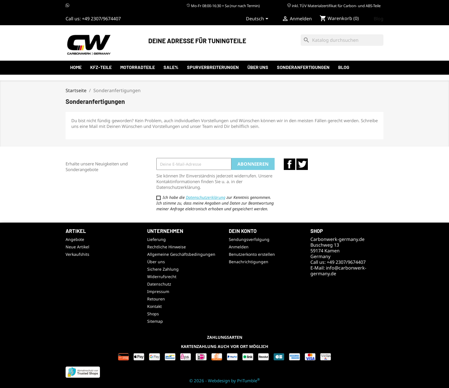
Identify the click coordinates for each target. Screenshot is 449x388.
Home (76, 67)
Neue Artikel (77, 247)
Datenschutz (159, 284)
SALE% (171, 67)
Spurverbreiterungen (213, 67)
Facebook (289, 164)
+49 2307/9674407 (101, 18)
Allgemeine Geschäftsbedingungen (181, 254)
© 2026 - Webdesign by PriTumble (224, 380)
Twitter (302, 164)
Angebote (75, 239)
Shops (153, 313)
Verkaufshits (77, 254)
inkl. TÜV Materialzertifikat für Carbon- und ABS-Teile (334, 5)
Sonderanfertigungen (303, 67)
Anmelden (239, 247)
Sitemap (155, 321)
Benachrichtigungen (248, 261)
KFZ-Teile (101, 67)
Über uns (257, 67)
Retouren (156, 299)
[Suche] (342, 40)
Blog (378, 18)
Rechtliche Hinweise (166, 247)
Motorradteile (137, 67)
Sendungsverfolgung (249, 239)
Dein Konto (243, 231)
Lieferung (156, 239)
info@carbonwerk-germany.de (338, 271)
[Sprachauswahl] (258, 19)
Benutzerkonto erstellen (252, 254)
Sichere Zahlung (163, 269)
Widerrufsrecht (161, 276)
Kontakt (154, 306)
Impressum (158, 291)
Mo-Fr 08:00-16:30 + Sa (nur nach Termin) (223, 5)
